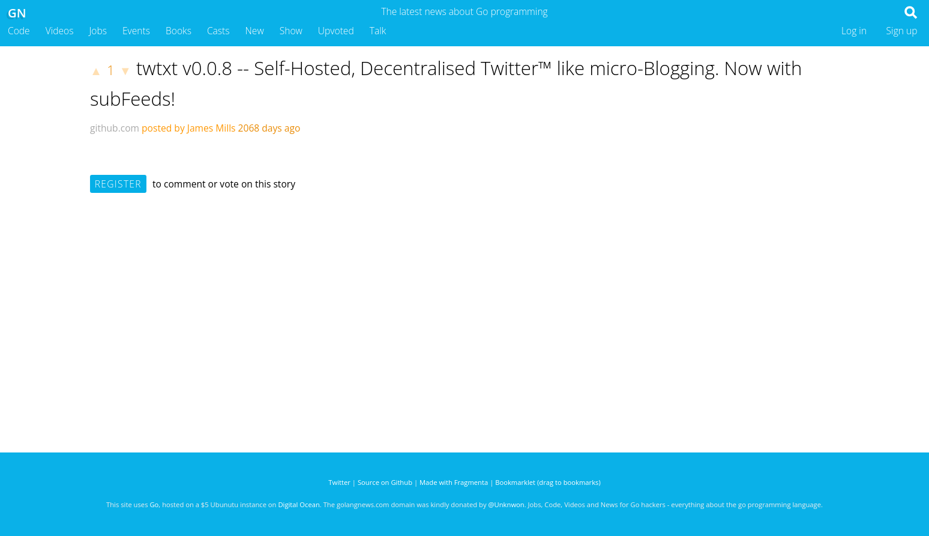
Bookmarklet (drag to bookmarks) (547, 482)
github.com (114, 128)
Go (153, 504)
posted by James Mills (188, 128)
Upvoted (336, 30)
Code (19, 30)
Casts (218, 30)
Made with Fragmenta (453, 482)
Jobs (98, 30)
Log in (854, 30)
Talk (378, 30)
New (254, 30)
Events (136, 30)
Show (291, 30)
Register (118, 183)
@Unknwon (507, 504)
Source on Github (385, 482)
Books (178, 30)
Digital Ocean (298, 504)
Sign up (902, 30)
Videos (60, 30)
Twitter (339, 482)
